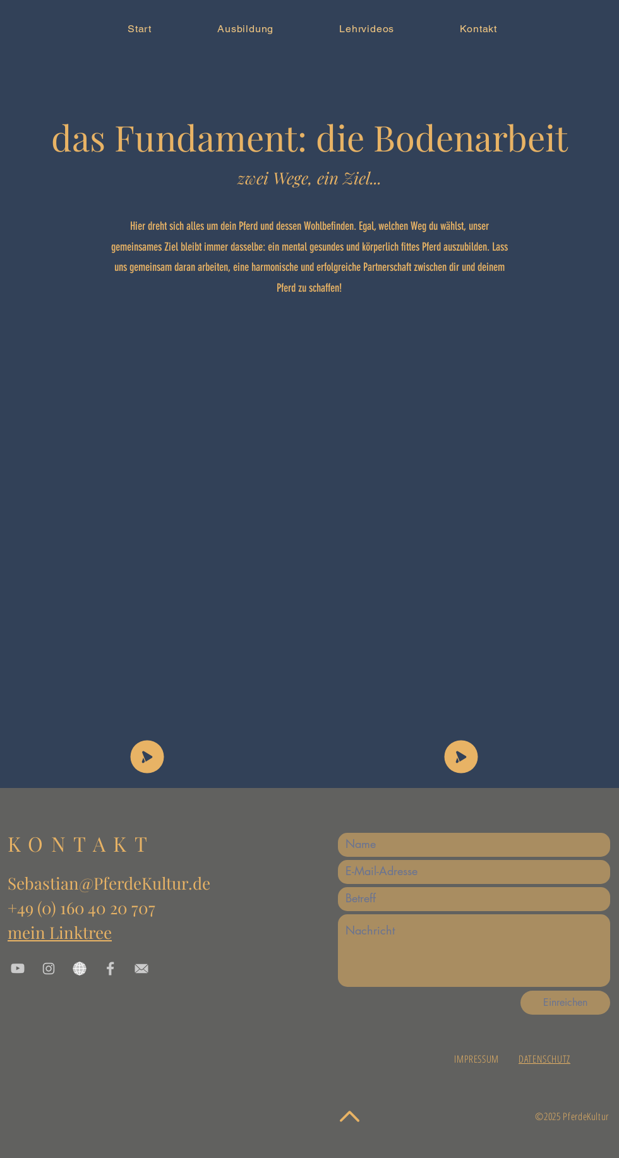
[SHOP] (147, 756)
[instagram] (48, 968)
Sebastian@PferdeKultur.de (109, 883)
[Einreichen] (565, 1003)
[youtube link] (17, 968)
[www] (79, 968)
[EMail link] (141, 968)
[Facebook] (110, 968)
